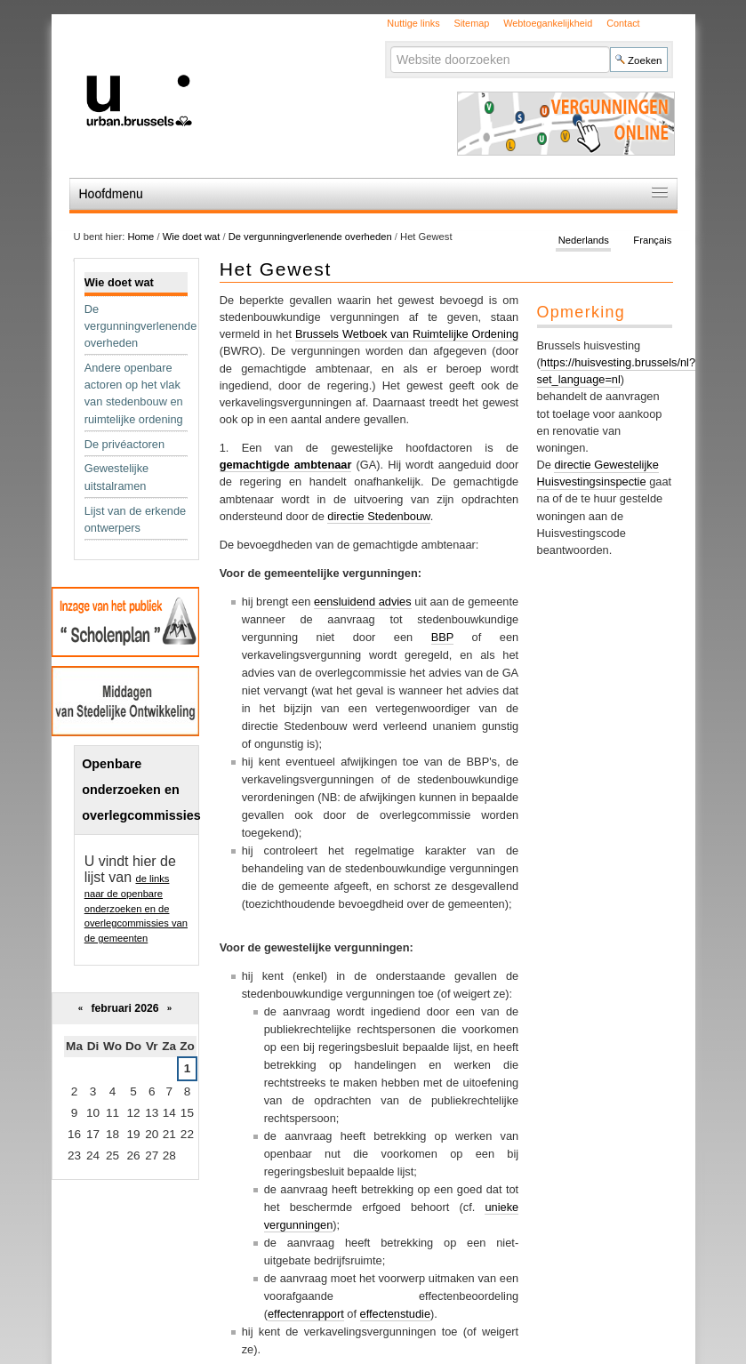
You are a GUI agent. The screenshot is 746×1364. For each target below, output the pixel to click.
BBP (442, 637)
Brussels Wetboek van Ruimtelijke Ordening (406, 334)
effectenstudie (395, 1313)
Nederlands (583, 240)
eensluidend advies (363, 601)
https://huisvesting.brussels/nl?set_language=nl (616, 371)
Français (652, 240)
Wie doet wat (192, 236)
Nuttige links (413, 23)
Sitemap (471, 23)
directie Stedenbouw (378, 516)
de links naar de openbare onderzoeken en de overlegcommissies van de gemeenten (136, 908)
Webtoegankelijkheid (547, 23)
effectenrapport (306, 1313)
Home (140, 236)
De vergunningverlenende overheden (312, 236)
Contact (622, 23)
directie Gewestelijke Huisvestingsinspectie (598, 473)
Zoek (389, 45)
